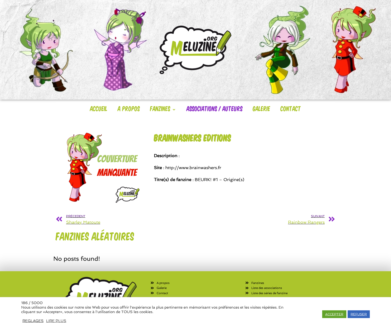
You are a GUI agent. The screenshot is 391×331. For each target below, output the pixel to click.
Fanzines (163, 108)
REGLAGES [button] (33, 321)
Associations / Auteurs (215, 108)
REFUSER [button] (359, 314)
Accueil (98, 108)
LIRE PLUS (56, 321)
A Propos (129, 108)
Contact (291, 108)
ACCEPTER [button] (334, 314)
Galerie (261, 108)
